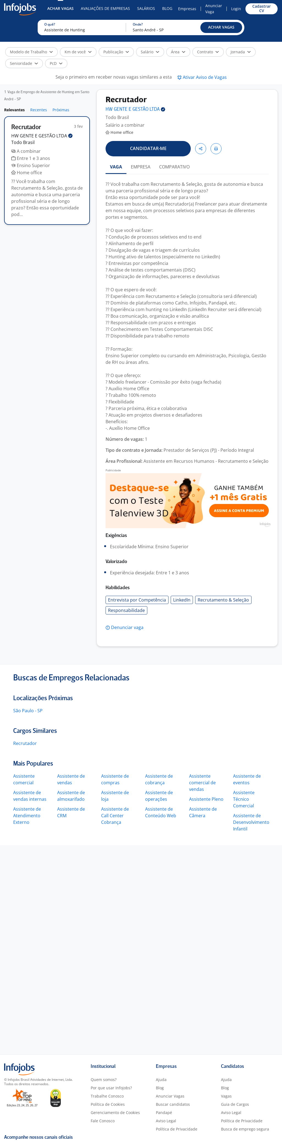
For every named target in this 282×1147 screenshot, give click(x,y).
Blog (167, 8)
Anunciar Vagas (170, 1096)
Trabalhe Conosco (107, 1096)
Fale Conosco (103, 1120)
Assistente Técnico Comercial (244, 799)
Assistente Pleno (206, 799)
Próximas (60, 109)
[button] (221, 27)
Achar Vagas (60, 8)
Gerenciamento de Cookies (115, 1112)
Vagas (226, 1096)
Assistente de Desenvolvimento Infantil (251, 822)
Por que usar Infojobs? (111, 1087)
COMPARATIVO (174, 167)
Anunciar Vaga (213, 8)
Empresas (187, 8)
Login (236, 8)
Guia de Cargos (235, 1104)
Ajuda (161, 1079)
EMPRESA (140, 167)
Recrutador (25, 743)
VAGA (116, 167)
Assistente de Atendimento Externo (27, 815)
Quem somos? (104, 1079)
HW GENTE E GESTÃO (42, 136)
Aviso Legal (166, 1120)
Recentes (38, 109)
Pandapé (164, 1112)
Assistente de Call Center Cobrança (115, 815)
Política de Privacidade (176, 1129)
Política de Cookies (108, 1104)
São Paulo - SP (28, 711)
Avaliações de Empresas (105, 8)
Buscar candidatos (173, 1104)
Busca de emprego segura (245, 1129)
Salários (146, 8)
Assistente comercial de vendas (202, 782)
